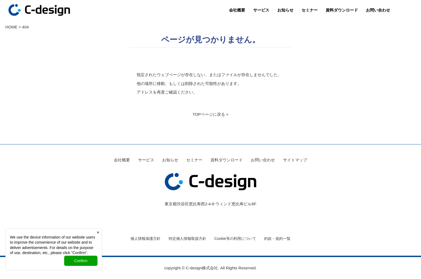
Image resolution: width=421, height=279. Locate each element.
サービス (261, 10)
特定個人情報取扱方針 (187, 238)
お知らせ (285, 10)
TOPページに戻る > (210, 114)
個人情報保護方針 (145, 238)
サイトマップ (295, 160)
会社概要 (237, 10)
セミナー (310, 10)
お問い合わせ (378, 10)
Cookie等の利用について (235, 238)
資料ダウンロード (342, 10)
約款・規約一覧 (277, 238)
